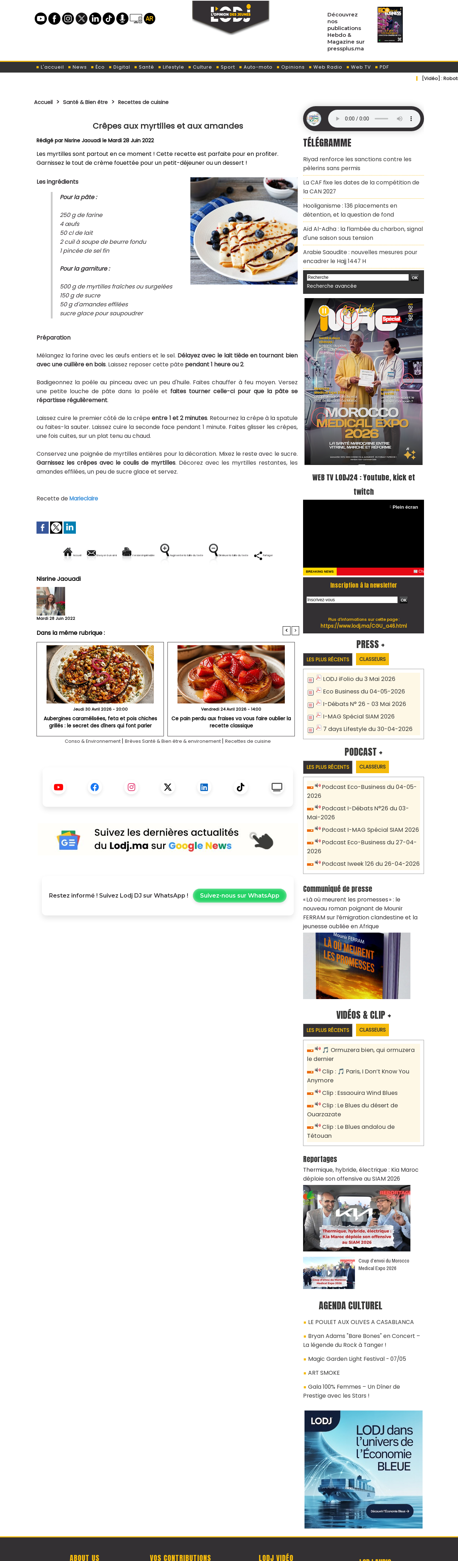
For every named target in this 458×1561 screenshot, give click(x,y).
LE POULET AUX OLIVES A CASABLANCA (353, 1277)
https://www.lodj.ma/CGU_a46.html (364, 610)
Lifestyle (171, 67)
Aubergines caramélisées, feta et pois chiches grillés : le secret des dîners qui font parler (100, 746)
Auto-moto (256, 67)
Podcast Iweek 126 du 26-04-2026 (366, 842)
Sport (225, 67)
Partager (213, 580)
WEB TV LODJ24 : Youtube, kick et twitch (364, 468)
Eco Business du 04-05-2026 (360, 676)
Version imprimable (171, 555)
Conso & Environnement (78, 765)
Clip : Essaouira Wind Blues (356, 1063)
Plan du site (210, 1551)
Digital (119, 67)
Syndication (246, 1551)
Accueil (45, 102)
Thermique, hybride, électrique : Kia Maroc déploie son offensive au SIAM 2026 (355, 1132)
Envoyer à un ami (103, 555)
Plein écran (407, 492)
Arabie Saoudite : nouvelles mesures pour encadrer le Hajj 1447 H (354, 243)
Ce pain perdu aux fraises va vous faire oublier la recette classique (231, 746)
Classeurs (380, 644)
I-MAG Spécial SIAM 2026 (355, 699)
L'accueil (50, 67)
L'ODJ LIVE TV (276, 1518)
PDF (382, 67)
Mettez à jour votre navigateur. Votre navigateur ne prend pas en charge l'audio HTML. (374, 119)
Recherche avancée (329, 271)
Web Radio (325, 67)
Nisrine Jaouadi (83, 140)
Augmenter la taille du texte (253, 555)
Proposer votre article (180, 1518)
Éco (98, 67)
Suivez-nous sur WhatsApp (239, 920)
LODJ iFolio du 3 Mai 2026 (355, 664)
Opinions (290, 67)
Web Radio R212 (375, 1521)
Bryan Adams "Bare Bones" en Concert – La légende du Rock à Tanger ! (359, 1293)
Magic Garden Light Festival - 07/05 (352, 1310)
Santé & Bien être (94, 102)
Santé (144, 67)
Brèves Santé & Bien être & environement (175, 765)
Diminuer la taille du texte (149, 580)
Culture (200, 67)
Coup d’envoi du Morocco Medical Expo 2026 (384, 1220)
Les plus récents (330, 644)
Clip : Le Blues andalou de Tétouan (367, 1095)
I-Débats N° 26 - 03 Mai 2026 (360, 688)
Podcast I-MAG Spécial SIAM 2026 (366, 810)
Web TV (358, 67)
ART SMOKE (322, 1322)
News (77, 67)
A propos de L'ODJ (84, 1518)
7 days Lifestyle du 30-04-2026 (364, 711)
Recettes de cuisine (161, 102)
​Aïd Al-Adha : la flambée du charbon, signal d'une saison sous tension (356, 223)
